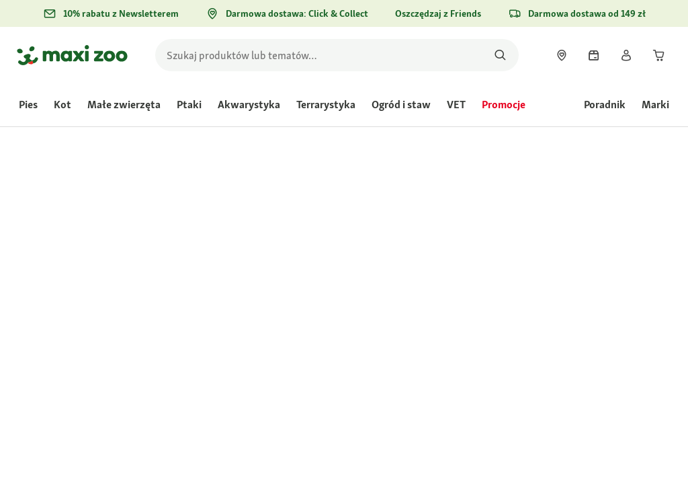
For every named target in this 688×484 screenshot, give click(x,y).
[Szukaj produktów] (500, 55)
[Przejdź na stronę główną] (72, 55)
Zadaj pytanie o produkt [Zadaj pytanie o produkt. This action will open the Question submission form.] (582, 228)
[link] (562, 55)
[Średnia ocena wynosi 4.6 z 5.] (396, 228)
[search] (337, 55)
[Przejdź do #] (371, 316)
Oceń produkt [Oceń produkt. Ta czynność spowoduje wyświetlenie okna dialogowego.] (500, 228)
